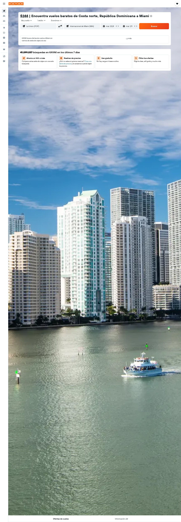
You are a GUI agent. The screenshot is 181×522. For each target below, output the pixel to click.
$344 (24, 16)
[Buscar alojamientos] (4, 16)
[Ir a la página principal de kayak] (16, 3)
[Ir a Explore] (4, 27)
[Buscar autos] (4, 21)
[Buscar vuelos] (4, 11)
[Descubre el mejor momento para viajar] (4, 37)
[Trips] (4, 49)
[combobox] (26, 20)
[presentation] (151, 16)
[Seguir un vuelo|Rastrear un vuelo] (4, 32)
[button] (4, 3)
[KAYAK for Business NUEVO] (4, 42)
